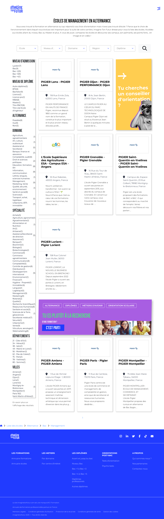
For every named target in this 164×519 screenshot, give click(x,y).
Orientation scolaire (121, 305)
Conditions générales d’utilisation (40, 512)
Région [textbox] (96, 48)
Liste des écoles (15, 426)
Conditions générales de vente (89, 512)
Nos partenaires (139, 463)
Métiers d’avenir (92, 305)
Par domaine (48, 458)
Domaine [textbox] (73, 48)
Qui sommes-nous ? (141, 458)
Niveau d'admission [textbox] (51, 48)
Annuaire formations (21, 458)
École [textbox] (22, 48)
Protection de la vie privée (65, 512)
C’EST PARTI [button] (53, 327)
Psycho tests (108, 466)
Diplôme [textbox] (121, 48)
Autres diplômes (80, 486)
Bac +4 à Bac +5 (79, 474)
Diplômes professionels (78, 480)
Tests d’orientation (110, 461)
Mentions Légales (19, 512)
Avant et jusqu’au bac (82, 458)
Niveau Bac (77, 463)
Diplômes (71, 305)
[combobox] (27, 48)
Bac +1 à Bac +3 (79, 469)
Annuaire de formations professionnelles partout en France (35, 507)
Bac (44, 426)
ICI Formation (53, 503)
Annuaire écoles (19, 463)
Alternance (52, 305)
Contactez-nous (139, 469)
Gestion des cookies (110, 512)
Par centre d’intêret (51, 463)
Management (58, 426)
